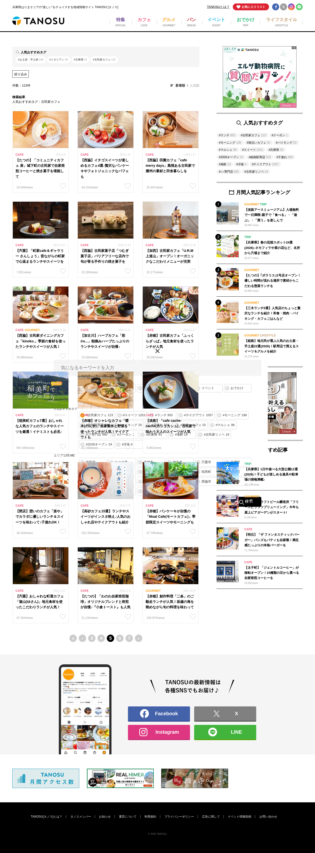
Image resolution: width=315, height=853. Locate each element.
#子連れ (285, 157)
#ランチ (227, 135)
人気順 (194, 85)
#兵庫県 (80, 59)
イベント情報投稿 (239, 816)
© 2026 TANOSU (157, 834)
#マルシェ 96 (225, 425)
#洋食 (241, 164)
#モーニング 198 (235, 415)
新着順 (180, 85)
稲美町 (206, 472)
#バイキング (286, 142)
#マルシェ (227, 150)
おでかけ (237, 388)
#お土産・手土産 (30, 59)
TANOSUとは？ (218, 7)
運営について (128, 816)
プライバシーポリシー (179, 816)
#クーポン (280, 135)
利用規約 (150, 816)
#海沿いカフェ (258, 142)
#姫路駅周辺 (260, 157)
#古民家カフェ (104, 59)
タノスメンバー (80, 816)
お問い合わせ (268, 816)
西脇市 (206, 481)
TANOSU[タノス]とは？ (46, 816)
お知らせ (105, 816)
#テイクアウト (265, 164)
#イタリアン (58, 59)
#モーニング (230, 142)
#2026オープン (231, 157)
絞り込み (20, 74)
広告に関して (211, 816)
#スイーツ (252, 150)
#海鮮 (225, 164)
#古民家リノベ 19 (216, 435)
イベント (208, 388)
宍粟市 (206, 462)
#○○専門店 (229, 171)
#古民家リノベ (256, 171)
